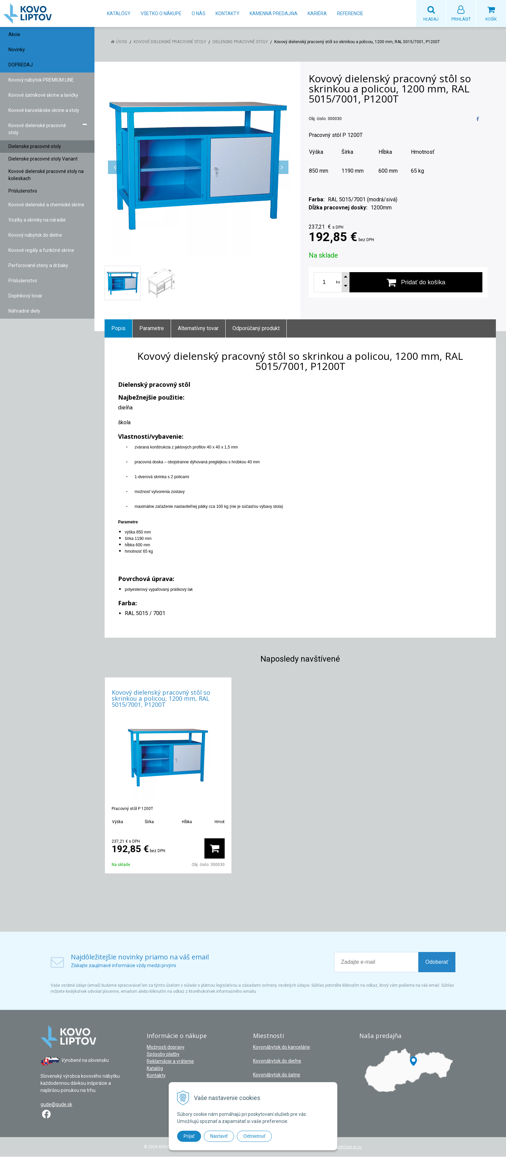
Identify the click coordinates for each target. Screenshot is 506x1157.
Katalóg (155, 1068)
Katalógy (119, 13)
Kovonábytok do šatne (276, 1075)
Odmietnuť (254, 1136)
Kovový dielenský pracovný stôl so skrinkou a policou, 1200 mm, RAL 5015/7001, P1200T (161, 699)
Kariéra (317, 13)
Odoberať (436, 962)
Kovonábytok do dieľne (277, 1061)
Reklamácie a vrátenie (170, 1061)
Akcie (14, 34)
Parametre (151, 328)
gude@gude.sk (56, 1104)
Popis (118, 328)
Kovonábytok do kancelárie (281, 1047)
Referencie (350, 13)
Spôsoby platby (163, 1054)
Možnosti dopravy (166, 1047)
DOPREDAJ (20, 65)
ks (338, 282)
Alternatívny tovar (198, 328)
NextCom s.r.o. (348, 1147)
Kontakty (228, 13)
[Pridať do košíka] (415, 282)
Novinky (16, 50)
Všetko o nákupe (161, 13)
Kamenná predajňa (274, 13)
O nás (198, 13)
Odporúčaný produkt (256, 328)
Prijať (189, 1136)
